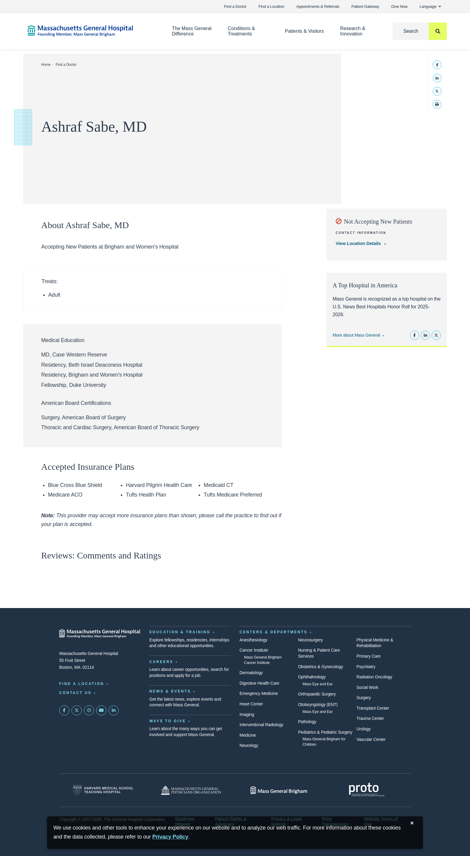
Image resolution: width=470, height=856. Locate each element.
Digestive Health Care (259, 683)
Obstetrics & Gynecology (320, 666)
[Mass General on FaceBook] (64, 710)
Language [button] (430, 6)
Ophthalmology (312, 676)
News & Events (170, 691)
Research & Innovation (352, 31)
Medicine (248, 735)
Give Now (399, 6)
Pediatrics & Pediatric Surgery (325, 732)
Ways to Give (167, 721)
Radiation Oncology (374, 676)
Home (45, 65)
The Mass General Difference (192, 31)
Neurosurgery (310, 639)
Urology (363, 728)
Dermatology (251, 672)
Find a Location (271, 6)
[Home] (91, 30)
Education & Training (180, 632)
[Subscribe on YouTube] (101, 710)
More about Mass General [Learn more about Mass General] (356, 335)
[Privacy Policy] (170, 837)
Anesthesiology (253, 639)
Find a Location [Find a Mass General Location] (81, 684)
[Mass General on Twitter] (77, 710)
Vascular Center (371, 739)
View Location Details (359, 243)
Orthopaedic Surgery (317, 694)
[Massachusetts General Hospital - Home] (99, 633)
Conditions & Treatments (241, 31)
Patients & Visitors (304, 31)
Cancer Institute (254, 650)
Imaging (247, 714)
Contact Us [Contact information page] (75, 693)
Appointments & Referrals (317, 6)
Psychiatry (365, 666)
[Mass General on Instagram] (89, 710)
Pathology (307, 721)
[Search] (420, 31)
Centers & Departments (273, 632)
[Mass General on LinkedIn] (113, 710)
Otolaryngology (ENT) (318, 704)
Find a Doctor (235, 6)
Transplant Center (372, 708)
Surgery (363, 697)
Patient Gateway (365, 6)
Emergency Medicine (259, 693)
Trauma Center (370, 718)
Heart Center (251, 704)
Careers (161, 662)
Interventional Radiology (261, 724)
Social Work (367, 687)
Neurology (249, 745)
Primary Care (368, 656)
